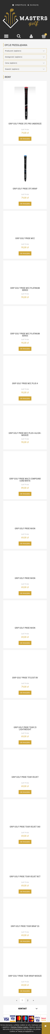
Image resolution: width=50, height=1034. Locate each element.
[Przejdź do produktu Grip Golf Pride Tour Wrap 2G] (25, 913)
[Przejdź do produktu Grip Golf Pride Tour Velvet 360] (25, 814)
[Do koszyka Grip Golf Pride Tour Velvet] (25, 792)
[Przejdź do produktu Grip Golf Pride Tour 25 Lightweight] (25, 714)
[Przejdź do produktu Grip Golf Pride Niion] (25, 515)
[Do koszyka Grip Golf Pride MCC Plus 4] (25, 398)
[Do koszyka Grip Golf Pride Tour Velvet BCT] (25, 892)
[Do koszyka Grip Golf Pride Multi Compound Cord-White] (25, 494)
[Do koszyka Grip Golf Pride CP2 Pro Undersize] (25, 139)
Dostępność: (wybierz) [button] (13, 57)
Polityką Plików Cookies (19, 1027)
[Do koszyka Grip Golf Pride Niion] (25, 543)
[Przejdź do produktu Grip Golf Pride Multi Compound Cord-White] (25, 466)
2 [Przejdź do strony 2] (27, 1000)
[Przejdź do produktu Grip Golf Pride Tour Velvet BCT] (25, 863)
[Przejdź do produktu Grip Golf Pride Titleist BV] (25, 664)
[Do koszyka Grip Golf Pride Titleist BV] (25, 693)
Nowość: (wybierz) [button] (12, 69)
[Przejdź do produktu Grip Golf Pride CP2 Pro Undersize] (25, 103)
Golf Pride (25, 129)
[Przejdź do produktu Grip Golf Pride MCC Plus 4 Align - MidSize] (25, 420)
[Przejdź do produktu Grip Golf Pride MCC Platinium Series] (25, 275)
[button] (6, 36)
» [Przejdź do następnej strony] (33, 1000)
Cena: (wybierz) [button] (11, 63)
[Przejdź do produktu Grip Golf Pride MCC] (25, 225)
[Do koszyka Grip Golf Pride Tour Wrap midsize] (25, 991)
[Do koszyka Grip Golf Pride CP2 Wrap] (25, 204)
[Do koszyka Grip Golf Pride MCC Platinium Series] (25, 349)
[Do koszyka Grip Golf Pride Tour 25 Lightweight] (25, 742)
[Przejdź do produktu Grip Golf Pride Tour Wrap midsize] (25, 963)
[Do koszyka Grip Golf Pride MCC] (25, 253)
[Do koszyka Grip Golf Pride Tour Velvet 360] (25, 842)
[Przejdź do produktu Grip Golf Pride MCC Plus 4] (25, 370)
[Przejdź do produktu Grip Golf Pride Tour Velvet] (25, 764)
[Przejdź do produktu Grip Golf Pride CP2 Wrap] (25, 168)
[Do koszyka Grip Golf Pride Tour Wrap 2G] (25, 941)
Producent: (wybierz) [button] (13, 51)
